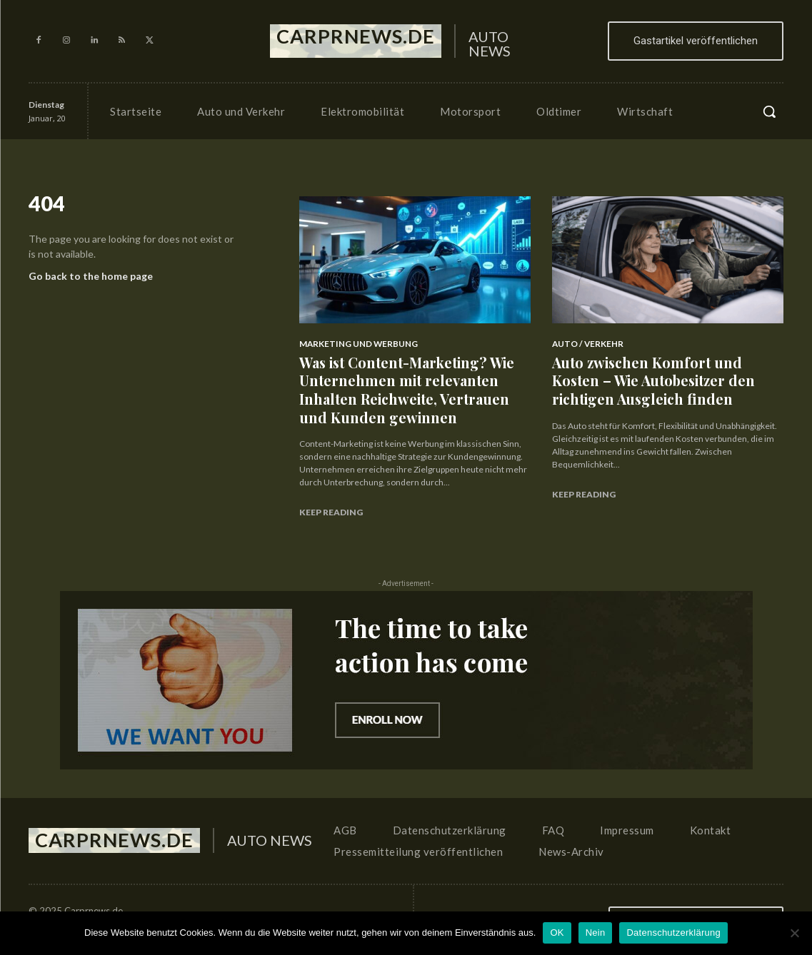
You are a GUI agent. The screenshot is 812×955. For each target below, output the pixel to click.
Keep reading (331, 500)
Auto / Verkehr (584, 343)
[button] (769, 111)
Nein (596, 932)
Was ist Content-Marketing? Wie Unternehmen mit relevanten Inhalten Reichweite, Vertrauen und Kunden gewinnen (413, 383)
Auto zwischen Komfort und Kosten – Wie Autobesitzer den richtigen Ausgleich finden (662, 376)
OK (556, 932)
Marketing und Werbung (353, 343)
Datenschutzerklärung (673, 932)
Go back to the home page (91, 279)
